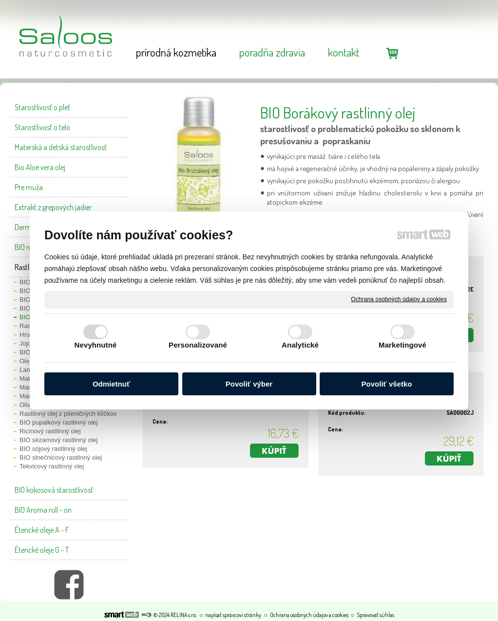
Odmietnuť (111, 384)
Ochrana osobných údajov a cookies (399, 299)
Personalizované (198, 345)
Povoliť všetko (387, 384)
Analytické (300, 345)
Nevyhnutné (96, 345)
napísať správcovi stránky (233, 615)
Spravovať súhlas (375, 615)
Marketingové (402, 345)
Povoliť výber (249, 384)
